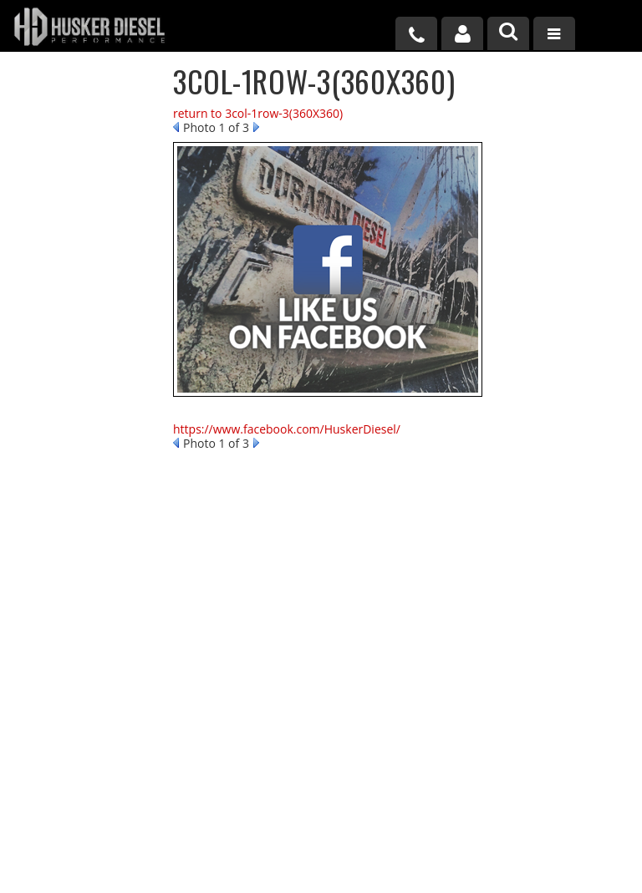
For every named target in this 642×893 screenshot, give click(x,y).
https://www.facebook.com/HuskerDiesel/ (286, 429)
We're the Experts (94, 116)
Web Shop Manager (460, 861)
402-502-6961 (80, 475)
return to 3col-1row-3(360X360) (258, 113)
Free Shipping (83, 249)
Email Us (69, 423)
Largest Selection (92, 183)
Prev (176, 127)
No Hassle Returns (95, 301)
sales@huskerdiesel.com (410, 728)
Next (256, 127)
